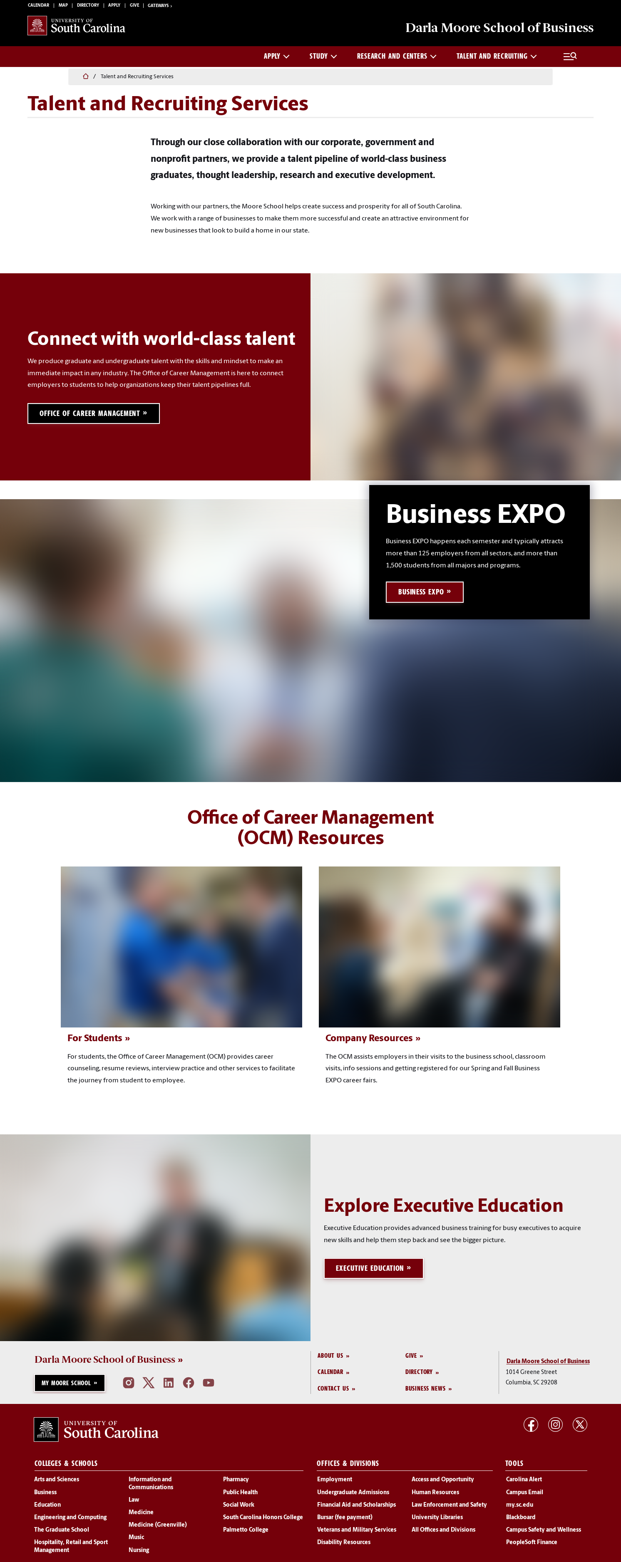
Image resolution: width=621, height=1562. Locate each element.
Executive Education (370, 1271)
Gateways (161, 7)
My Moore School (66, 1385)
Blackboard (521, 1520)
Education (47, 1508)
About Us (330, 1358)
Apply (114, 7)
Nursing (139, 1553)
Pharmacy (236, 1483)
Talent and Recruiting (497, 58)
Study (323, 58)
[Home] (32, 77)
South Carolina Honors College (263, 1520)
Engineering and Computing (70, 1520)
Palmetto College (245, 1533)
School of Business (497, 29)
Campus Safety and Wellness (543, 1533)
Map (63, 7)
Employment (334, 1483)
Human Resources (435, 1495)
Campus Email (524, 1495)
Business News (425, 1391)
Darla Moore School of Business (105, 1362)
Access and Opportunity (443, 1483)
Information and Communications (151, 1486)
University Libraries (437, 1520)
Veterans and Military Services (356, 1533)
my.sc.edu (519, 1508)
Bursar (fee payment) (345, 1520)
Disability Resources (343, 1545)
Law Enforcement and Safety (449, 1508)
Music (136, 1540)
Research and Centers (397, 58)
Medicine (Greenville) (158, 1528)
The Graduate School (61, 1533)
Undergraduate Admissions (353, 1495)
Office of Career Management (90, 416)
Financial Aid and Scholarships (356, 1508)
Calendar (38, 7)
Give (134, 7)
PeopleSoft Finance (531, 1545)
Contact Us (333, 1391)
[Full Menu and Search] (570, 58)
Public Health (240, 1495)
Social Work (238, 1508)
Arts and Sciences (56, 1483)
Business (45, 1495)
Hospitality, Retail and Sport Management (71, 1549)
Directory (88, 7)
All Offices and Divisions (443, 1533)
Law (134, 1503)
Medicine (141, 1515)
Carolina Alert (524, 1483)
